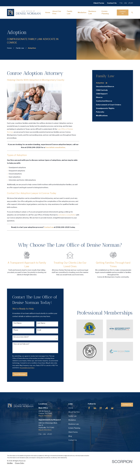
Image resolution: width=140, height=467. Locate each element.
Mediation (72, 420)
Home (70, 408)
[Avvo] (106, 408)
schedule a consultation (67, 215)
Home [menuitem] (47, 13)
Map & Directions (45, 416)
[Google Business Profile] (112, 408)
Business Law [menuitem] (92, 12)
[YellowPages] (101, 408)
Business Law (73, 424)
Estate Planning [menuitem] (105, 12)
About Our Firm (74, 412)
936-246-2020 (126, 3)
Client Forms (98, 3)
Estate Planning (74, 428)
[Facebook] (89, 408)
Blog (70, 436)
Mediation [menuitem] (82, 13)
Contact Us (112, 3)
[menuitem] (112, 83)
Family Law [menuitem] (69, 12)
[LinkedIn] (95, 408)
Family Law (72, 416)
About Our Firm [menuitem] (56, 12)
